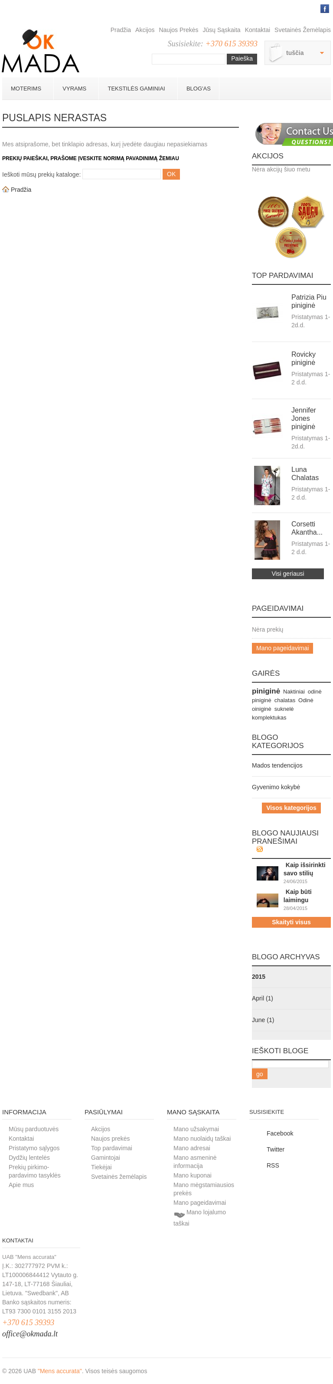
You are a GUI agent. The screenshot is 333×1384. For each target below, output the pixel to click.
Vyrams (74, 88)
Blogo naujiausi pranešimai (285, 837)
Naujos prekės (178, 29)
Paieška (242, 58)
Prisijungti (311, 8)
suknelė (284, 709)
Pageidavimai (278, 608)
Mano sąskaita (193, 1112)
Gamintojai (105, 1157)
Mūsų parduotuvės (34, 1129)
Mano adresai (191, 1148)
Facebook (280, 1133)
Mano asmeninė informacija (195, 1161)
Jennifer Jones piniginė (303, 418)
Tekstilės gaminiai (136, 88)
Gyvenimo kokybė (276, 787)
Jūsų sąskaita (222, 29)
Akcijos (144, 29)
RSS (273, 1165)
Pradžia (121, 29)
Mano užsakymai (196, 1129)
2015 (258, 976)
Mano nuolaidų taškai (202, 1138)
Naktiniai (294, 691)
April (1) (262, 998)
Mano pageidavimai (282, 648)
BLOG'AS (198, 88)
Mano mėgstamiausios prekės (203, 1189)
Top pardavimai (282, 275)
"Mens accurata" (60, 1371)
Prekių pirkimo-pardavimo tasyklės (35, 1171)
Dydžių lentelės (29, 1157)
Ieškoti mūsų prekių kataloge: (41, 174)
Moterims (26, 88)
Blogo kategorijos (278, 741)
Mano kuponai (192, 1175)
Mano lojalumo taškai (199, 1217)
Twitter (275, 1149)
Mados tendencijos (277, 765)
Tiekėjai (101, 1167)
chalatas (284, 700)
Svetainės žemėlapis (302, 29)
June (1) (263, 1019)
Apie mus (21, 1184)
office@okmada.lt (30, 1333)
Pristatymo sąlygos (34, 1148)
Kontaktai (257, 29)
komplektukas (269, 717)
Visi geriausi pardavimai (287, 574)
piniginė (266, 691)
